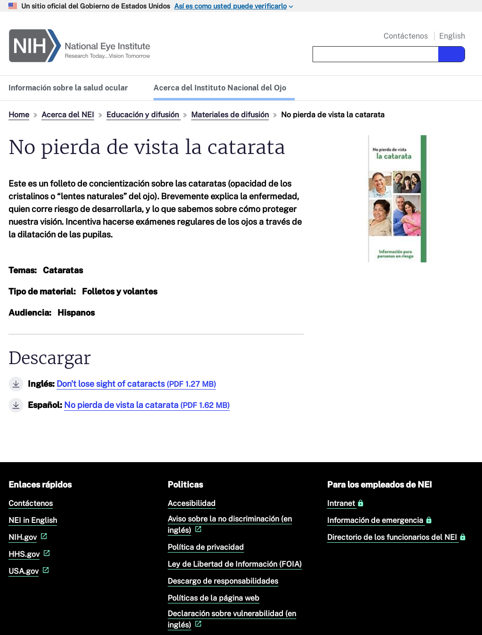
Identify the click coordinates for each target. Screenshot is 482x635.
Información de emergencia (380, 520)
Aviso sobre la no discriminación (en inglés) (230, 524)
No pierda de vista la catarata (147, 405)
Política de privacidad (206, 547)
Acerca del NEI (67, 114)
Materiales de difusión (230, 114)
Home (18, 114)
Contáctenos (406, 36)
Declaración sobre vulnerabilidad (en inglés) (232, 619)
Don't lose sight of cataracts (136, 384)
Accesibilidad (192, 503)
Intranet (345, 503)
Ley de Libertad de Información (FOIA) (235, 564)
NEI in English (32, 520)
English (452, 36)
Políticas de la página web (213, 598)
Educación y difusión (143, 114)
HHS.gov (30, 554)
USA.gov (29, 571)
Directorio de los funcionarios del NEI (396, 537)
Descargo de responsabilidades (223, 581)
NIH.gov (28, 537)
